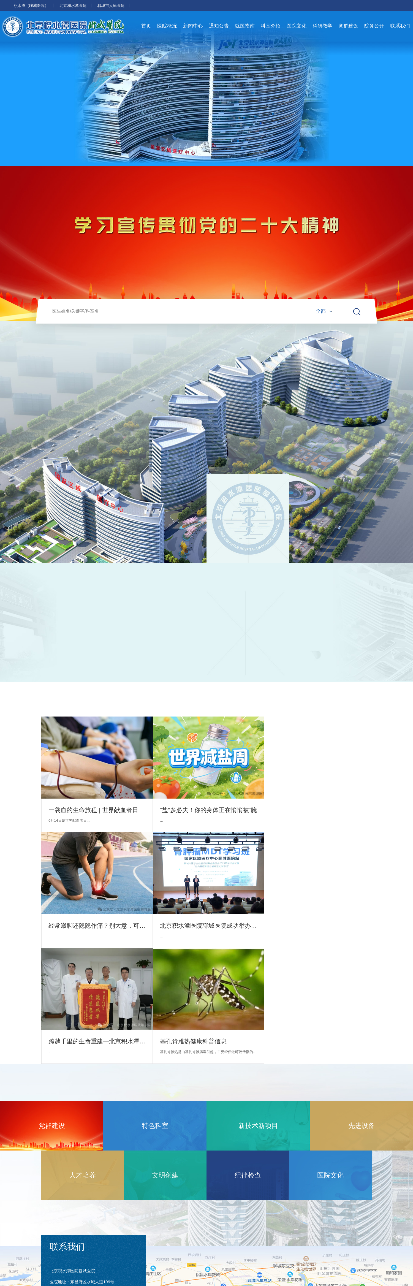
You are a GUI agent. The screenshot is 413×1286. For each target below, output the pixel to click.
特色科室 (155, 1125)
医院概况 (167, 26)
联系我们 (400, 26)
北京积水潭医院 (72, 5)
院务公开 (374, 26)
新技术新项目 (258, 1125)
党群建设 (348, 26)
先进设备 (361, 1125)
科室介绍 (271, 26)
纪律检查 (248, 1175)
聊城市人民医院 (110, 5)
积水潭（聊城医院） (31, 5)
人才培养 (82, 1175)
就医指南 (245, 26)
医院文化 (296, 26)
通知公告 (219, 26)
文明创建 (165, 1175)
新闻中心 (193, 26)
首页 (146, 26)
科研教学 (322, 26)
